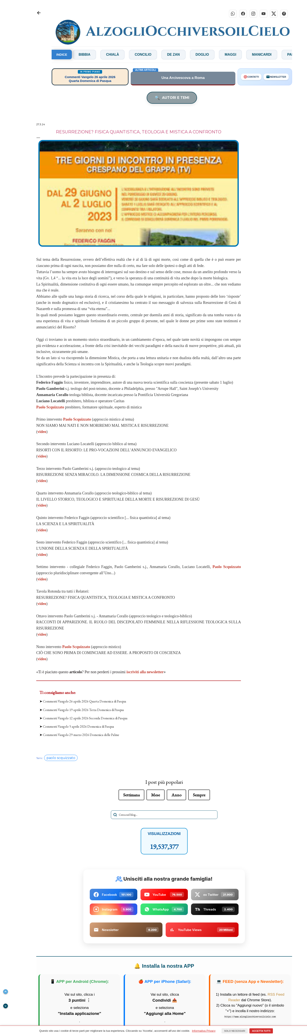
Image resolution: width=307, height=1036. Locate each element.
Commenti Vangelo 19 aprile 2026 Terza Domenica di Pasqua (83, 710)
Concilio (159, 54)
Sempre (199, 795)
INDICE (61, 54)
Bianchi (72, 54)
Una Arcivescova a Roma (183, 78)
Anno (176, 795)
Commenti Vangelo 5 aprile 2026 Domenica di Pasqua (78, 726)
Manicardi (278, 54)
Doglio (218, 54)
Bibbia (101, 54)
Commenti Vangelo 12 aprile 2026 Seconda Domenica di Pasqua (85, 718)
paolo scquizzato (60, 758)
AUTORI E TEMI (172, 97)
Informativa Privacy (204, 1030)
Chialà (128, 54)
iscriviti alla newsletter (145, 672)
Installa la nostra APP (164, 966)
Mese (155, 795)
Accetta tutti (261, 1031)
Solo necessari (234, 1031)
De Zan (189, 54)
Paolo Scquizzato (77, 419)
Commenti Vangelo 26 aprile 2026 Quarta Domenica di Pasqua (84, 701)
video (42, 432)
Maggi (247, 54)
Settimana (131, 795)
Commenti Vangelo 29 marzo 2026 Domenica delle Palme (81, 735)
